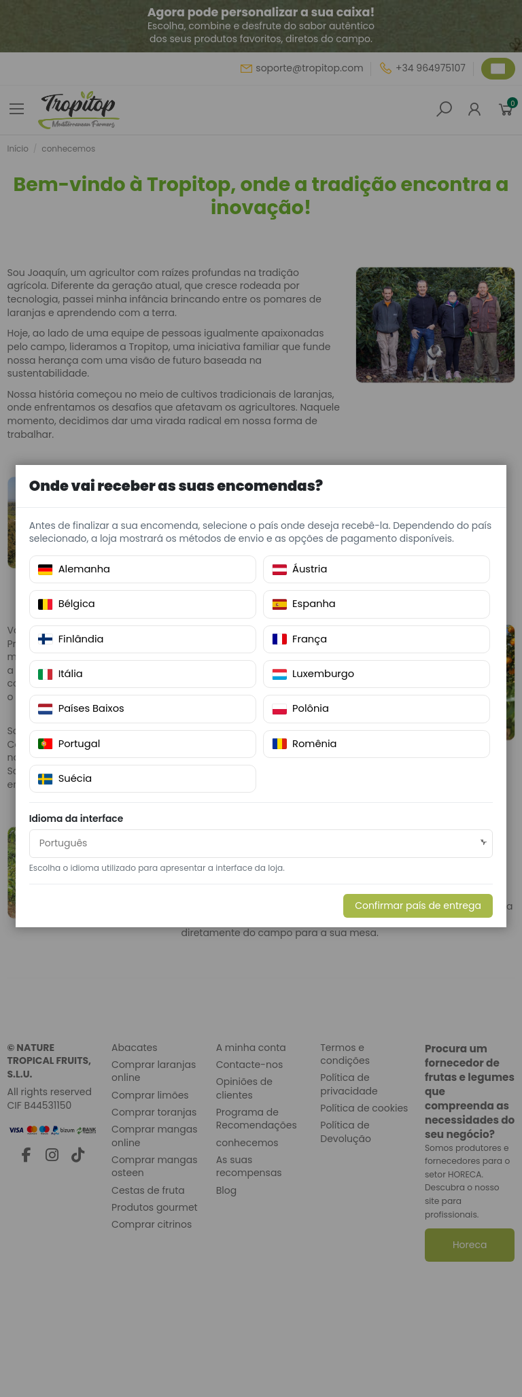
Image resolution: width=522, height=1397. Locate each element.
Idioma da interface (76, 819)
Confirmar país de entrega (418, 906)
